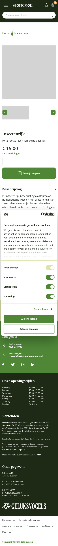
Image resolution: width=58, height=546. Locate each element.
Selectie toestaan (29, 329)
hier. (39, 454)
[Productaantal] (10, 161)
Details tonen (41, 309)
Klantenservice (8, 520)
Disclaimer (7, 532)
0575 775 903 (15, 347)
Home (8, 33)
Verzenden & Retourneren (30, 520)
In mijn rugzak (31, 173)
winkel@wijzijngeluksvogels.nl (26, 356)
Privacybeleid (32, 526)
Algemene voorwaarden (12, 526)
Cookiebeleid (47, 526)
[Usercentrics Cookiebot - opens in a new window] (41, 214)
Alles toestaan (29, 318)
